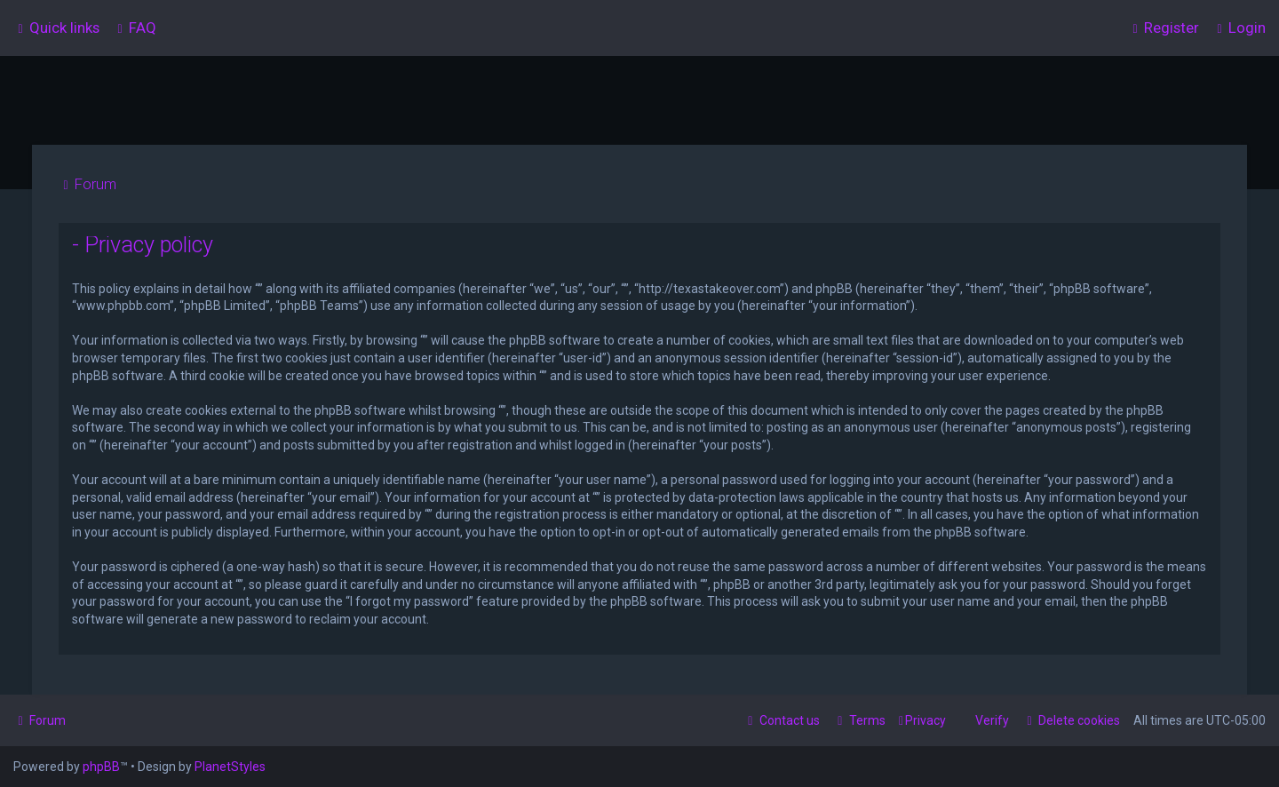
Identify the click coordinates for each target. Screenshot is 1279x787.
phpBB (101, 766)
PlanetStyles (230, 766)
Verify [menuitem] (992, 720)
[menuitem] (134, 27)
